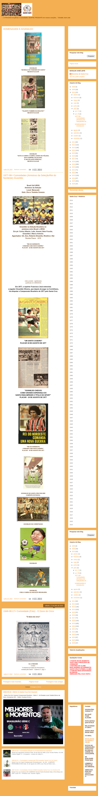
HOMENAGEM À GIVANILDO (18, 29)
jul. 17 (77, 111)
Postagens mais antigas (54, 682)
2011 (73, 142)
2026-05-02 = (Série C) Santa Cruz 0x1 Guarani (20, 692)
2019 (73, 164)
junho (75, 106)
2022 (73, 172)
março (76, 100)
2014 (73, 150)
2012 (73, 145)
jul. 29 (77, 114)
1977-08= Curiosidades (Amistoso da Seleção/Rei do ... (81, 119)
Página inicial (33, 682)
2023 (73, 175)
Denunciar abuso (76, 190)
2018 (73, 161)
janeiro (76, 95)
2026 (73, 184)
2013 (73, 147)
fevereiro (76, 97)
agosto (76, 130)
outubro (76, 136)
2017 (73, 158)
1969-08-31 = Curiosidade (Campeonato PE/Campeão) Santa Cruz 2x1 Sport (34, 760)
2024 (73, 178)
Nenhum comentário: (20, 169)
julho (75, 109)
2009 (73, 89)
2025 (73, 181)
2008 (73, 87)
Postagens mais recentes (12, 682)
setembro (77, 133)
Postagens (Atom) (35, 687)
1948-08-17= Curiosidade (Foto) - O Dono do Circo (28, 611)
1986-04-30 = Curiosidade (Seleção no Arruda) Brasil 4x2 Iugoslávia (32, 750)
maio (75, 103)
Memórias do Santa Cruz (80, 74)
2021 (73, 170)
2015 (73, 153)
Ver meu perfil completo (77, 76)
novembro (77, 138)
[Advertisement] (82, 37)
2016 (73, 156)
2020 (73, 167)
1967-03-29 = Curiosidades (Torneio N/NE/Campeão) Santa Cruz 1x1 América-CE (36, 770)
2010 (73, 92)
